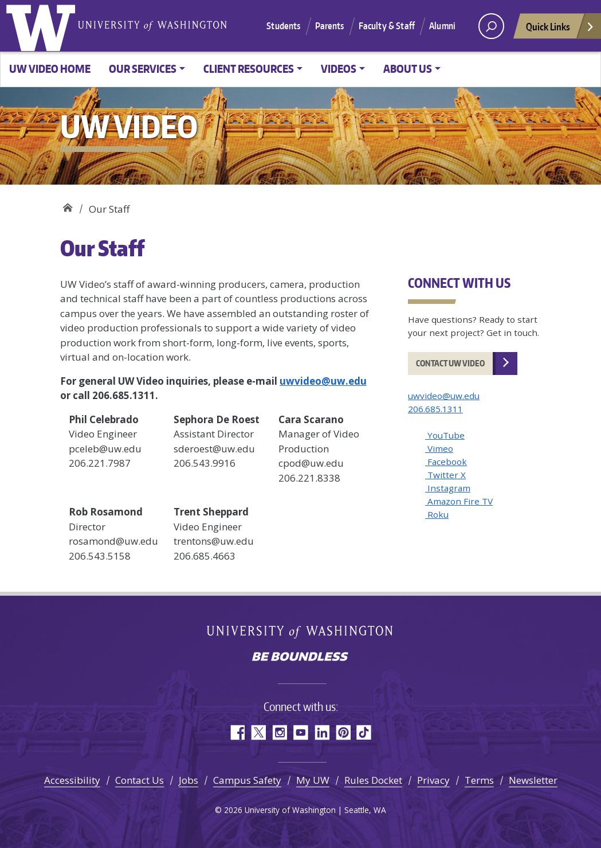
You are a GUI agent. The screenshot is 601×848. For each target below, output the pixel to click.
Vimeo (439, 448)
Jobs (188, 780)
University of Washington (43, 26)
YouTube (445, 435)
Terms (479, 780)
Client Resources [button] (248, 68)
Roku (437, 514)
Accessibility (72, 780)
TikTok (364, 732)
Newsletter (533, 780)
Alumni (442, 26)
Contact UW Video (450, 363)
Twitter (258, 732)
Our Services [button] (142, 68)
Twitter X (445, 474)
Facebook (446, 461)
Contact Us (139, 780)
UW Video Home (50, 68)
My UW (312, 780)
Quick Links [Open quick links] (560, 29)
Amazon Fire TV (459, 501)
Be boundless (300, 658)
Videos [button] (338, 68)
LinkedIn (321, 732)
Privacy (433, 780)
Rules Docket (373, 780)
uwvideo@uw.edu (323, 381)
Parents (329, 26)
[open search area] (491, 26)
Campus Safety (247, 780)
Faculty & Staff (387, 26)
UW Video (67, 205)
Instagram (447, 488)
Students (283, 26)
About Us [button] (407, 68)
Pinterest (343, 732)
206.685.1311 (435, 409)
